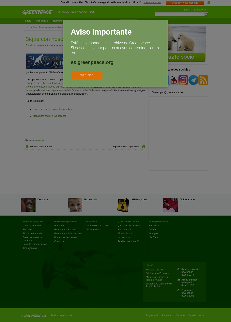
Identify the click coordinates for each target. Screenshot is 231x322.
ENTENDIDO (86, 75)
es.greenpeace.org (92, 62)
